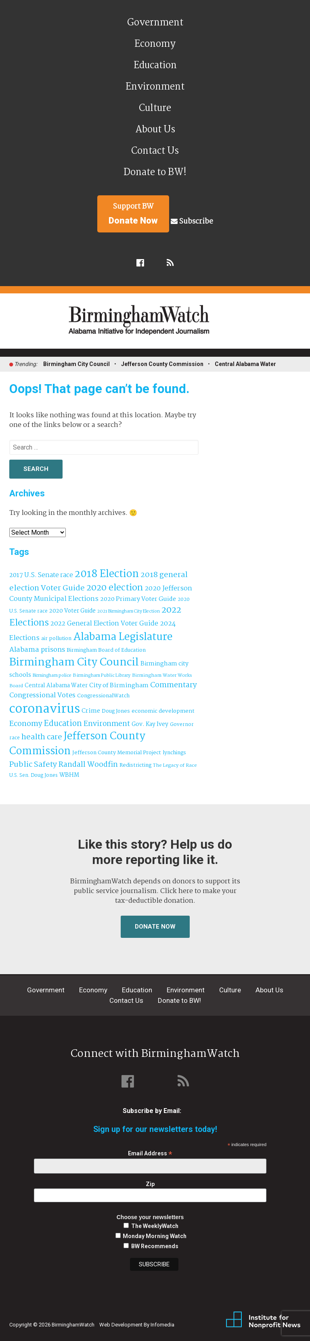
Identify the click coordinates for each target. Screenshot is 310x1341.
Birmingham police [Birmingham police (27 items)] (52, 675)
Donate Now (155, 926)
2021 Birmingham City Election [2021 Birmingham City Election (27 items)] (128, 611)
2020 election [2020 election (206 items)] (114, 588)
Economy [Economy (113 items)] (25, 724)
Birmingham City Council (76, 364)
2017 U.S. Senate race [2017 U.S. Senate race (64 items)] (41, 575)
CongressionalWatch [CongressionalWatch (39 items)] (103, 696)
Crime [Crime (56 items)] (91, 711)
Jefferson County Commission (162, 364)
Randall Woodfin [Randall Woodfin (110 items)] (88, 765)
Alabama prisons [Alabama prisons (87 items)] (37, 649)
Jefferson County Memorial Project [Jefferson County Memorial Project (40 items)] (116, 753)
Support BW (133, 213)
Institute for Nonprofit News (263, 1320)
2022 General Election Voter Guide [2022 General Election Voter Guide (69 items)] (104, 624)
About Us (155, 129)
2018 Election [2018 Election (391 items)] (107, 574)
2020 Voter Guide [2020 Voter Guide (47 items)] (72, 611)
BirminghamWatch (159, 324)
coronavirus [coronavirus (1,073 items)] (44, 709)
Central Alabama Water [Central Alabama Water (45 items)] (56, 685)
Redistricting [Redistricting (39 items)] (135, 765)
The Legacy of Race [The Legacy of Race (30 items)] (175, 765)
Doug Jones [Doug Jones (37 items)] (116, 711)
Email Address (150, 1153)
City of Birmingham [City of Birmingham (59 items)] (119, 685)
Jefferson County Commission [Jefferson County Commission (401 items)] (77, 743)
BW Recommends (154, 1246)
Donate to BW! (155, 172)
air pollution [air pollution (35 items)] (56, 639)
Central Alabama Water (245, 364)
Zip (150, 1184)
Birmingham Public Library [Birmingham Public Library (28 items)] (101, 675)
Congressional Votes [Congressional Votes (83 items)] (42, 695)
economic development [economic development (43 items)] (163, 711)
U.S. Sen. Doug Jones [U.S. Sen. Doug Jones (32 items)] (33, 775)
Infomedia (162, 1325)
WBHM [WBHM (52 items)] (69, 775)
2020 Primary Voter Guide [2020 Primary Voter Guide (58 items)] (138, 599)
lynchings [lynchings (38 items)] (174, 753)
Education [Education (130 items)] (63, 724)
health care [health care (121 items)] (41, 737)
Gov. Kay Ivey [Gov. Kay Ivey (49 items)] (150, 724)
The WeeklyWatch (154, 1226)
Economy (155, 44)
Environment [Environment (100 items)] (107, 724)
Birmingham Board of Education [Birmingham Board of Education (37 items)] (106, 650)
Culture (155, 108)
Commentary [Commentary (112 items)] (173, 685)
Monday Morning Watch (154, 1236)
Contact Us (155, 151)
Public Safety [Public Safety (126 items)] (33, 764)
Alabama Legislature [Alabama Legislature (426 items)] (123, 637)
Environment (155, 86)
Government (155, 22)
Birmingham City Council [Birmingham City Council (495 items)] (74, 662)
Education (155, 65)
